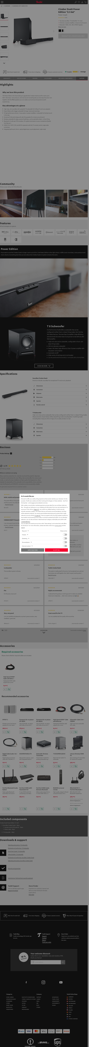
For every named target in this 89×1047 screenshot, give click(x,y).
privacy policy (58, 525)
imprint (23, 527)
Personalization (26, 542)
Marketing (24, 538)
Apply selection (32, 550)
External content (26, 546)
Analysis (24, 534)
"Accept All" (38, 515)
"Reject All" (36, 509)
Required (24, 531)
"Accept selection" (26, 521)
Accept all (56, 550)
